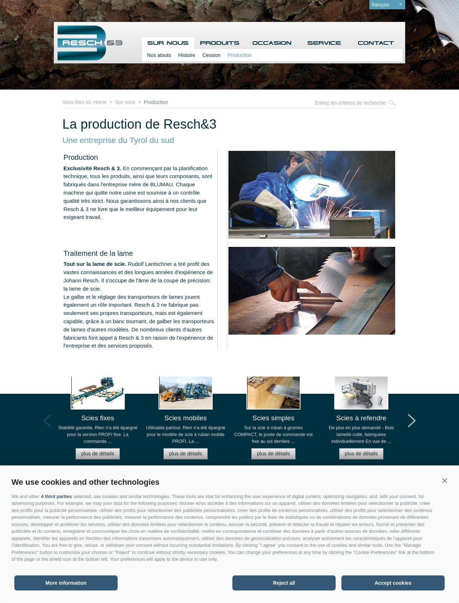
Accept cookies (393, 583)
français (380, 5)
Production (240, 55)
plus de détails (97, 453)
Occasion (272, 43)
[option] (98, 421)
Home (100, 102)
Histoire (186, 55)
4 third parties (56, 496)
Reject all (284, 583)
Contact (376, 43)
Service (324, 43)
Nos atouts (159, 55)
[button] (445, 480)
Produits (220, 43)
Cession (211, 55)
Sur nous (168, 43)
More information (66, 583)
